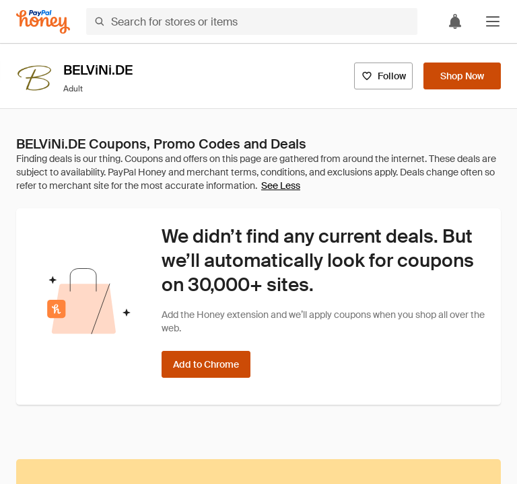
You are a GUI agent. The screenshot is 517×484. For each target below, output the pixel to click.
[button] (493, 21)
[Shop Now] (462, 76)
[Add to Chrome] (206, 364)
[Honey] (43, 22)
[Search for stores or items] (251, 21)
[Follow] (383, 76)
